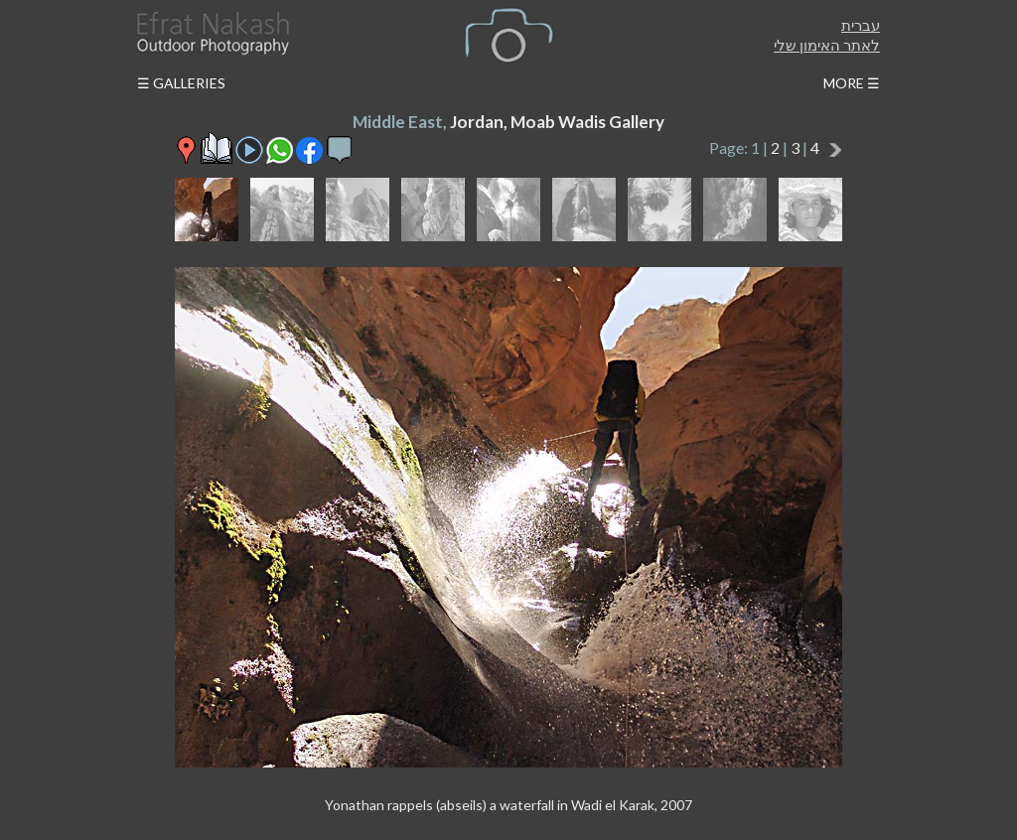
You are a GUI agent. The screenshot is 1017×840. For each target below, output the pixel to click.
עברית (860, 25)
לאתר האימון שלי (827, 45)
